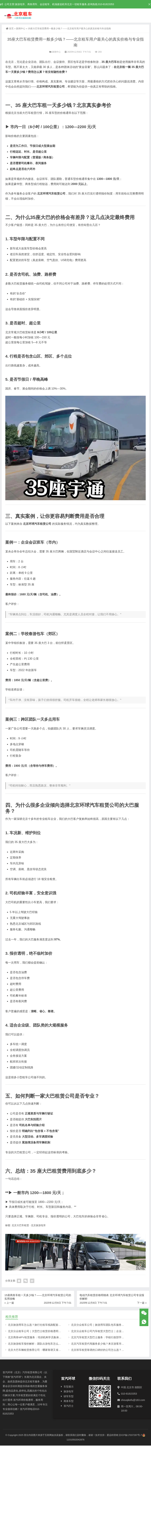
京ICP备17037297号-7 (130, 1435)
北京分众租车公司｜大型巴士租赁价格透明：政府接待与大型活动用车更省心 (53, 1331)
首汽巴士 (69, 1405)
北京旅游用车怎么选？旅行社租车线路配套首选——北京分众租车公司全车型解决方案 (58, 1324)
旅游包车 (69, 1391)
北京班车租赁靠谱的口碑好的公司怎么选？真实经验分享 (104, 1349)
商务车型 (69, 1401)
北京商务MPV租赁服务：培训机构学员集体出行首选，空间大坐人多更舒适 (52, 1337)
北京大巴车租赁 (20, 1225)
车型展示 (69, 1386)
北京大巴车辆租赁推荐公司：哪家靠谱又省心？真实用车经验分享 (46, 1349)
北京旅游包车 (38, 1225)
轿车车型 (69, 1396)
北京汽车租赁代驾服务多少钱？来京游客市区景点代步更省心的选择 (111, 1343)
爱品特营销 (112, 1435)
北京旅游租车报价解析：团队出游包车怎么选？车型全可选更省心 (46, 1343)
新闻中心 (20, 28)
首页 (10, 28)
